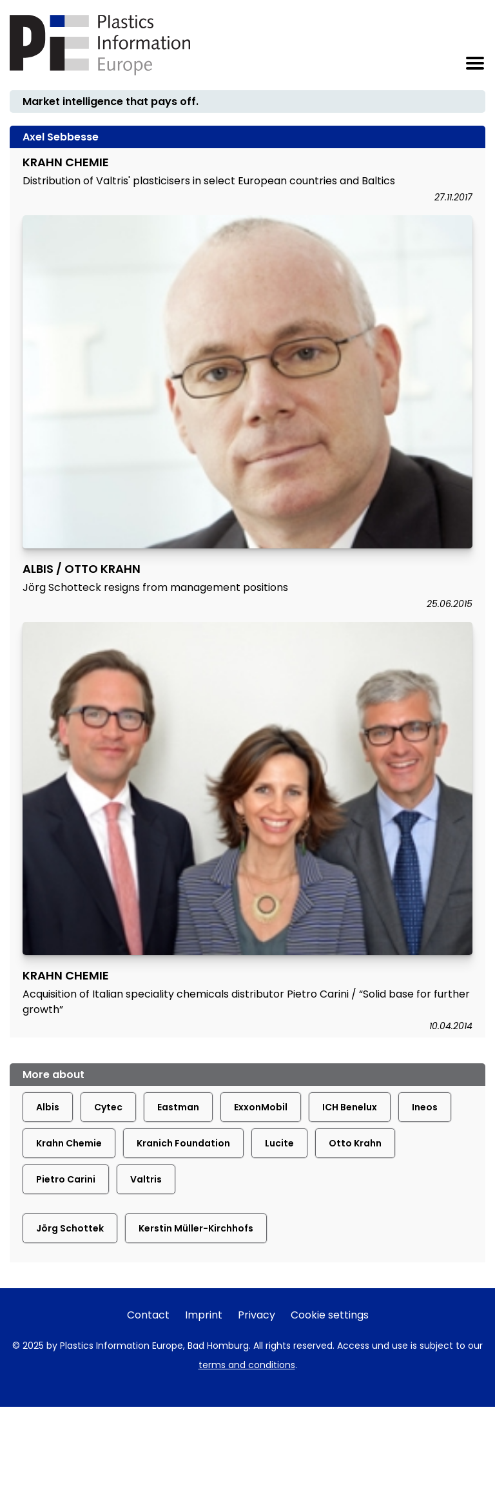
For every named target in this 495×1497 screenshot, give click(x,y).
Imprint (203, 1315)
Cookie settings (330, 1315)
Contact (148, 1315)
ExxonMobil (260, 1107)
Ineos (425, 1107)
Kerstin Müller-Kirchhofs (196, 1228)
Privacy (256, 1315)
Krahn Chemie (69, 1143)
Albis (47, 1107)
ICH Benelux (349, 1107)
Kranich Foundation (183, 1143)
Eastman (178, 1107)
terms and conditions (247, 1364)
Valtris (146, 1179)
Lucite (279, 1143)
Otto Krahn (355, 1143)
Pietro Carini (65, 1179)
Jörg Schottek (70, 1228)
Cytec (108, 1107)
